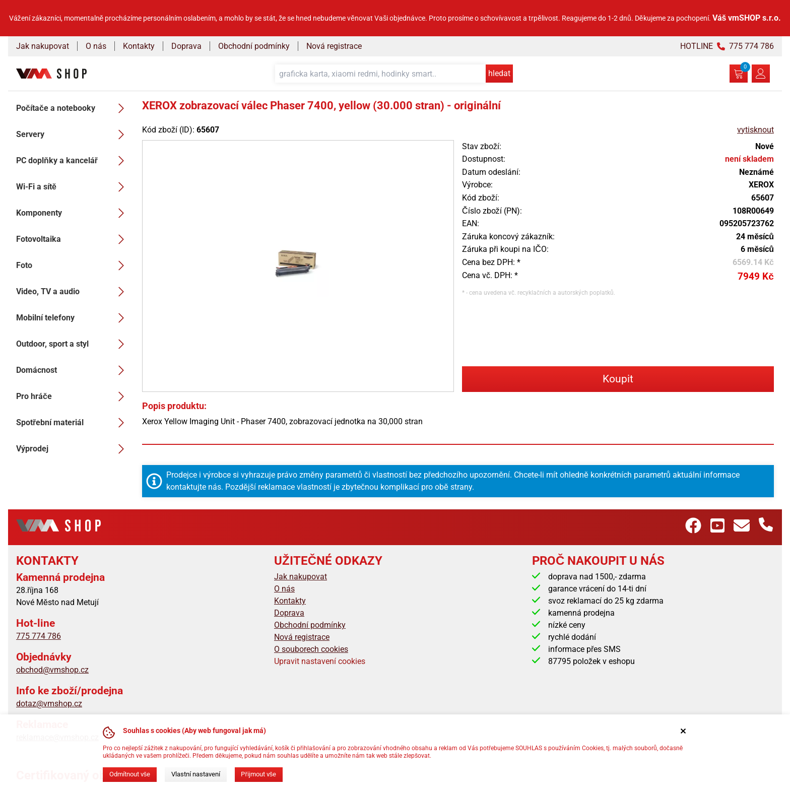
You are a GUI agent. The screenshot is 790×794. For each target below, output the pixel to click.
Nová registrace (334, 46)
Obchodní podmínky (254, 46)
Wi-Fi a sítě (73, 187)
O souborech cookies (311, 649)
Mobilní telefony (73, 318)
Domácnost (73, 370)
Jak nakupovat (42, 46)
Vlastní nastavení (195, 774)
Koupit (618, 379)
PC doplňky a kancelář (73, 161)
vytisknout (755, 130)
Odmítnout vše (129, 774)
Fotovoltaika (73, 239)
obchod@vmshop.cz (52, 670)
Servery (73, 134)
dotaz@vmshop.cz (49, 703)
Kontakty (139, 46)
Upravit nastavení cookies (319, 661)
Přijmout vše (258, 774)
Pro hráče (73, 396)
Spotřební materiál (73, 423)
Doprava (186, 46)
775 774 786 (38, 636)
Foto (73, 265)
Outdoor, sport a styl (73, 344)
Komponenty (73, 213)
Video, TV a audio (73, 292)
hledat (499, 73)
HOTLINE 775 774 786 (727, 46)
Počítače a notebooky (73, 108)
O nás (96, 46)
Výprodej (73, 449)
